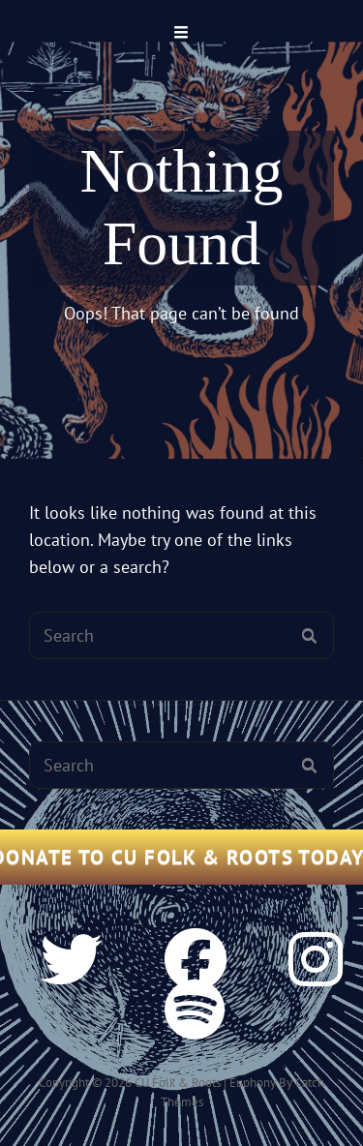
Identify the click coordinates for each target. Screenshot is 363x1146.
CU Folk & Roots (178, 1082)
